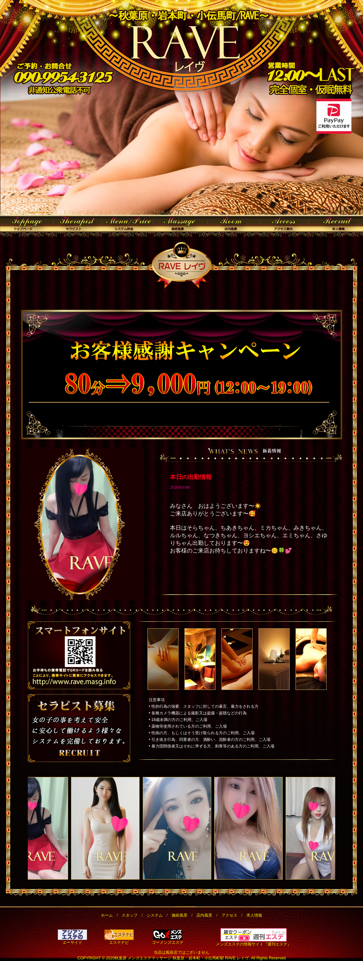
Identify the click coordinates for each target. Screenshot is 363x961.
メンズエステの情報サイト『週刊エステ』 (253, 944)
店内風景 (204, 915)
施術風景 (179, 915)
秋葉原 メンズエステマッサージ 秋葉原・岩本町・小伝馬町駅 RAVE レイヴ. (182, 958)
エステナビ (119, 940)
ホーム (107, 915)
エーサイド (72, 940)
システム (155, 915)
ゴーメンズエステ (167, 940)
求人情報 (254, 915)
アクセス (229, 915)
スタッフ (130, 915)
